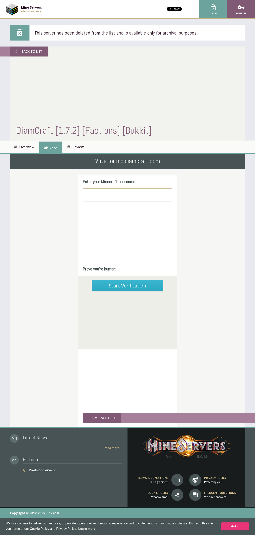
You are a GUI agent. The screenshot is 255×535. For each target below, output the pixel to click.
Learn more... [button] (88, 528)
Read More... (113, 448)
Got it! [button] (235, 526)
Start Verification (127, 285)
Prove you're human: (99, 269)
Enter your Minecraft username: (109, 181)
